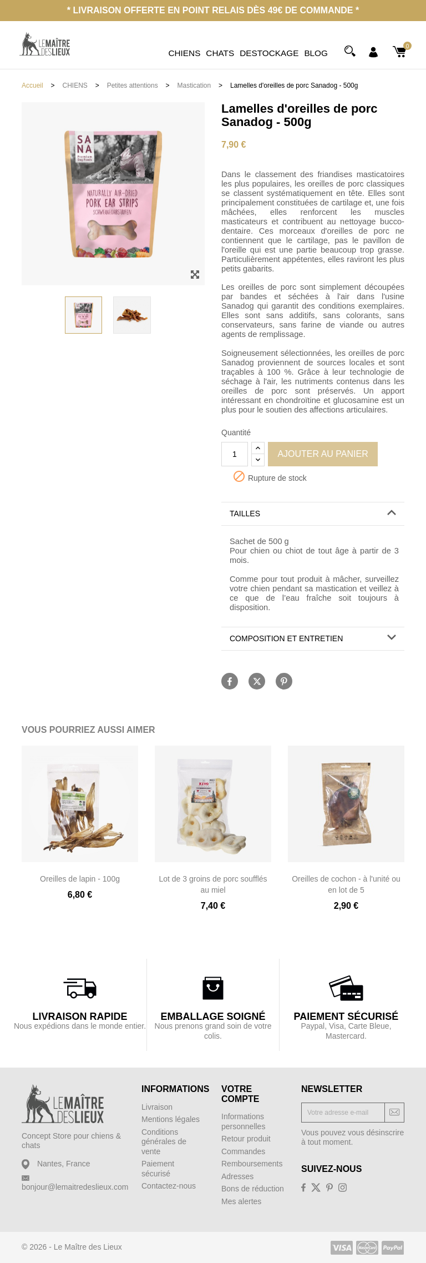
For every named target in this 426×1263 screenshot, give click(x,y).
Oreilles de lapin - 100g (80, 878)
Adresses (237, 1176)
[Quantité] (234, 454)
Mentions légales (170, 1119)
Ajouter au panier (322, 454)
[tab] (312, 514)
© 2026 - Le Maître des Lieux (72, 1246)
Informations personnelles (243, 1121)
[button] (313, 514)
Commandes (243, 1151)
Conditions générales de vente (163, 1142)
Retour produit (246, 1138)
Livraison (157, 1107)
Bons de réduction (252, 1188)
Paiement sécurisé (157, 1168)
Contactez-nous (168, 1185)
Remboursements (252, 1163)
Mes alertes (241, 1201)
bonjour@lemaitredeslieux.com (75, 1187)
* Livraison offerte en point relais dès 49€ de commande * (213, 10)
